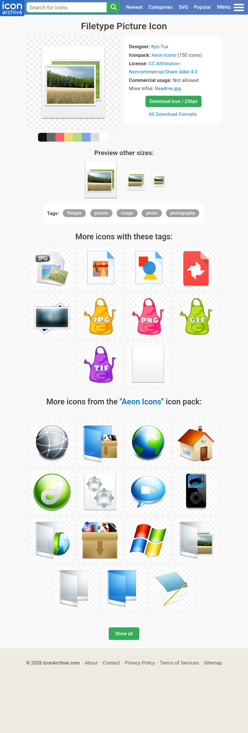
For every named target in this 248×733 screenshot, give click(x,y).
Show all (124, 633)
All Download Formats (173, 114)
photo (151, 213)
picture (101, 213)
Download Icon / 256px (173, 101)
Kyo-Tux (160, 46)
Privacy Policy (140, 663)
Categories (160, 7)
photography (182, 213)
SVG (183, 7)
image (127, 213)
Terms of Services (179, 663)
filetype (74, 213)
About (91, 663)
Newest (134, 7)
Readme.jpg (168, 88)
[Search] (113, 7)
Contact (111, 663)
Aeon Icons (164, 55)
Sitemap (213, 663)
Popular (202, 7)
